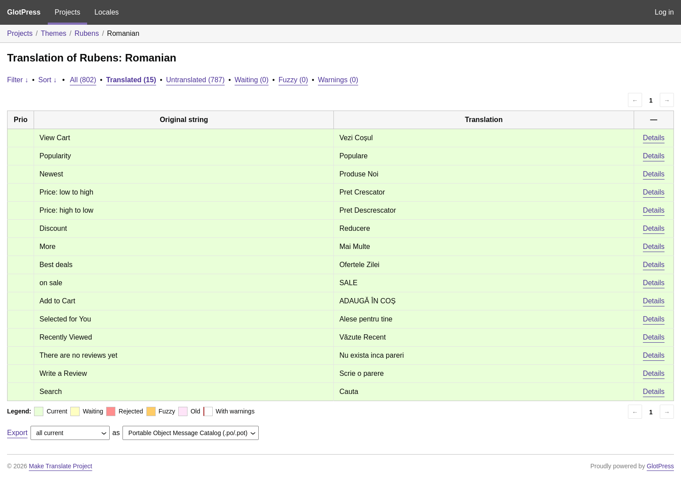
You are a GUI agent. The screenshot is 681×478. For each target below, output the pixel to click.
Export (17, 432)
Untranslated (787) (195, 80)
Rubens (87, 33)
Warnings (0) (338, 80)
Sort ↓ (47, 80)
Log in (664, 12)
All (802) (83, 80)
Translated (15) (131, 80)
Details (654, 137)
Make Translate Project (60, 466)
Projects (67, 12)
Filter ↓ (17, 80)
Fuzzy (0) (293, 80)
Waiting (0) (252, 80)
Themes (53, 33)
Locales (106, 12)
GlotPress (24, 12)
